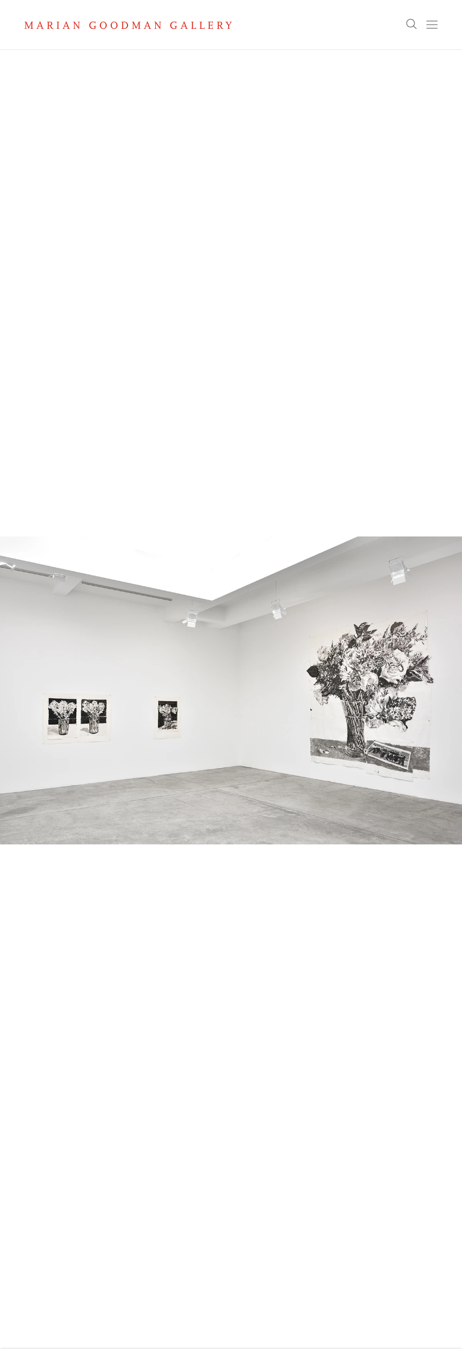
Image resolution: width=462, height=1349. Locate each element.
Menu (432, 24)
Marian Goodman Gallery (128, 25)
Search (411, 25)
